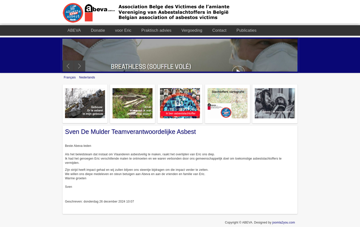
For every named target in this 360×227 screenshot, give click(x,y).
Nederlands (87, 77)
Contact (219, 30)
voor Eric (123, 30)
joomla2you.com (283, 222)
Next (79, 66)
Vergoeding (192, 30)
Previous (68, 66)
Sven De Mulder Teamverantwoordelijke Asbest (130, 131)
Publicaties (246, 30)
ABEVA (74, 30)
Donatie (98, 30)
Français (70, 77)
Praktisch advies (157, 30)
